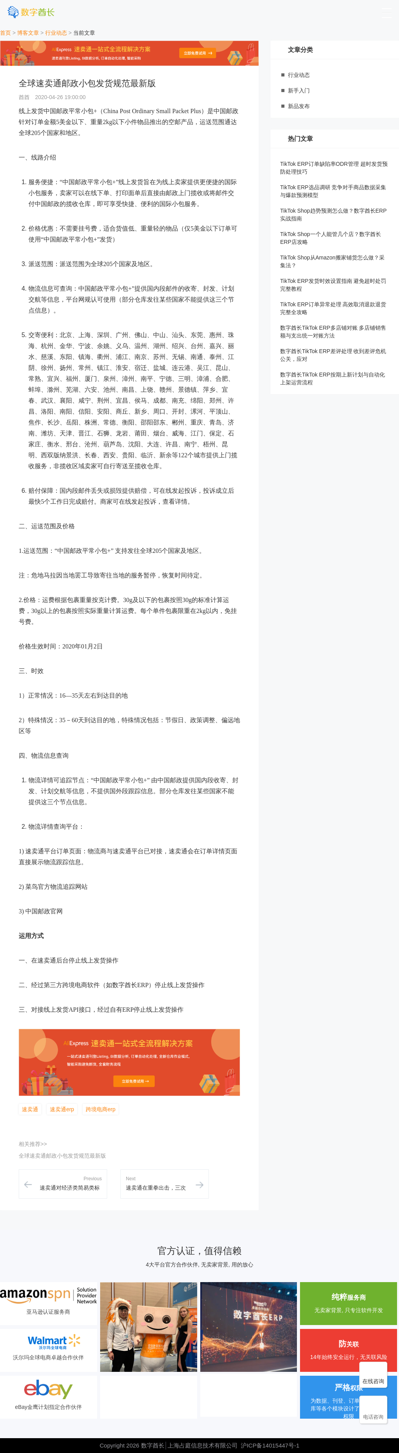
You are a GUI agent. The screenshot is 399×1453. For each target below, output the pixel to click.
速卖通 (30, 1109)
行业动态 (56, 33)
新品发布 (299, 106)
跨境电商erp (100, 1109)
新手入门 (299, 90)
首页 (5, 33)
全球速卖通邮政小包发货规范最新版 (62, 1156)
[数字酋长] (31, 12)
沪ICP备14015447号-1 (270, 1445)
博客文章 (28, 33)
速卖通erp (62, 1109)
